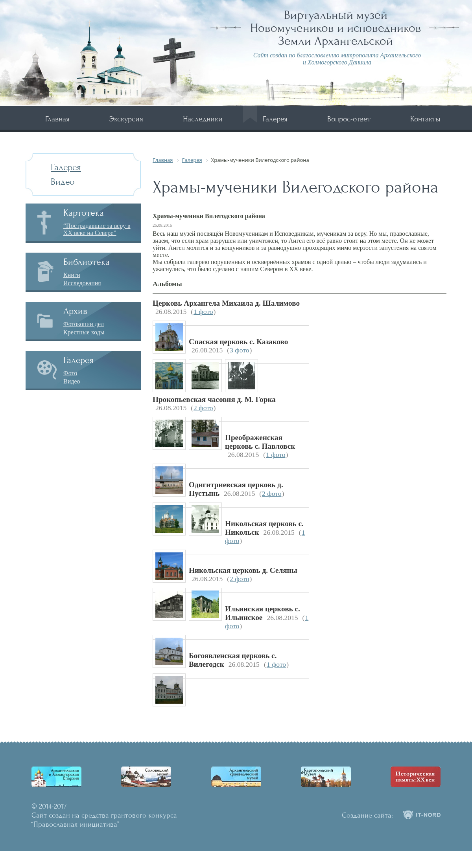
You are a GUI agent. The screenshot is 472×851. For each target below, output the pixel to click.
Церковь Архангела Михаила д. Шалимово (226, 303)
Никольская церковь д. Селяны (243, 570)
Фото (70, 373)
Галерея (275, 118)
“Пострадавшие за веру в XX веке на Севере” (97, 229)
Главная (57, 118)
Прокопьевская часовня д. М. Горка (214, 399)
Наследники (203, 118)
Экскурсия (126, 118)
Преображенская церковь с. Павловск (260, 441)
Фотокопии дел (83, 324)
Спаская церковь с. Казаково (238, 341)
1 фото (203, 311)
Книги (71, 274)
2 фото (203, 408)
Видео (63, 181)
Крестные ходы (84, 332)
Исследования (82, 283)
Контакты (425, 118)
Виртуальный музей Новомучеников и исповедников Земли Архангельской (335, 28)
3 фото (239, 350)
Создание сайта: (367, 815)
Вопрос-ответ (349, 118)
